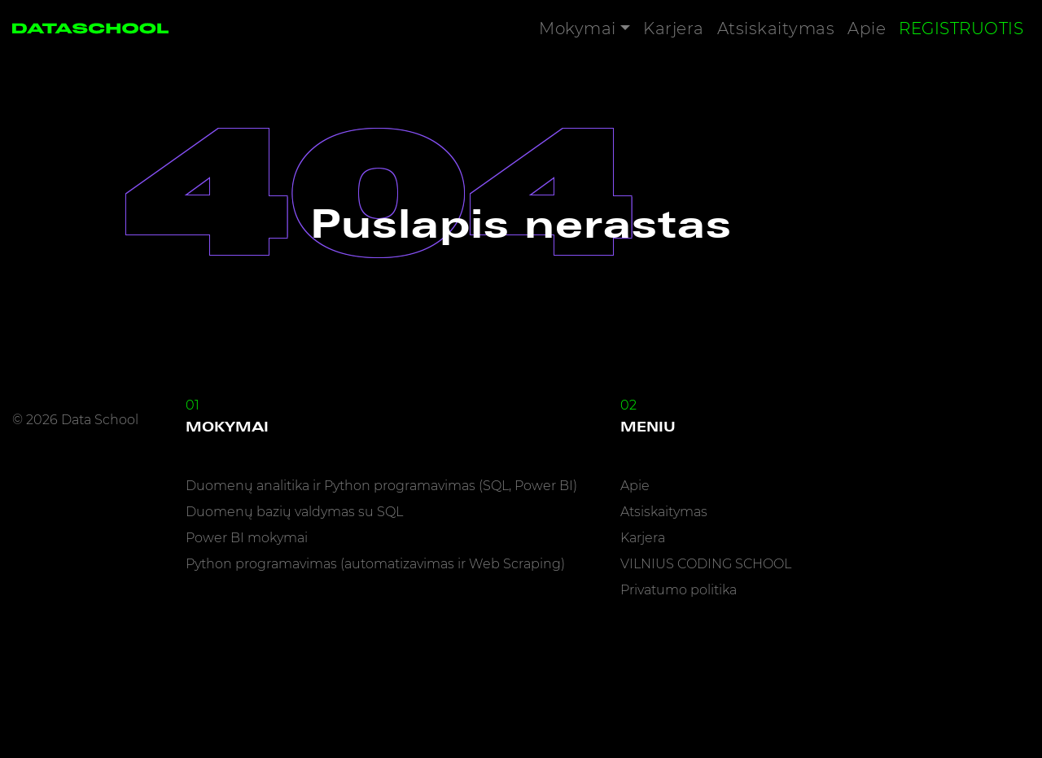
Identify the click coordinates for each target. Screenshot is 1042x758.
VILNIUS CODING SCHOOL (705, 564)
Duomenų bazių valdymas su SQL (294, 511)
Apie (866, 28)
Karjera (673, 28)
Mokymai (577, 28)
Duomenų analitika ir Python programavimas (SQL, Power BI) (381, 485)
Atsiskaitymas (776, 28)
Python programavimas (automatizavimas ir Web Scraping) (375, 564)
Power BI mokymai (247, 537)
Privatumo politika (678, 590)
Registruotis (961, 28)
